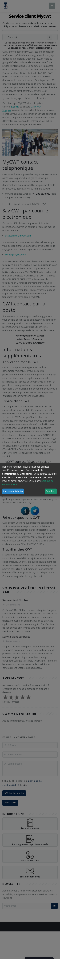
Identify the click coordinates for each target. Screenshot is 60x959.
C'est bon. (50, 491)
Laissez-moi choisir (13, 491)
